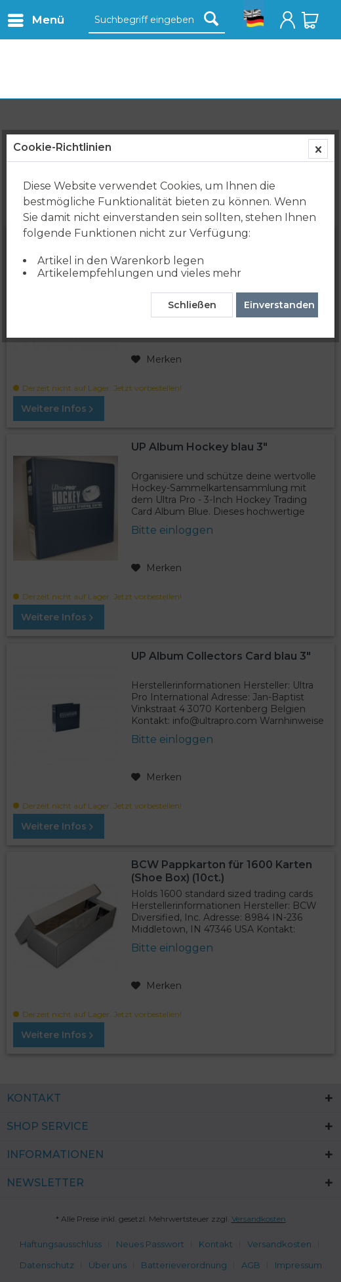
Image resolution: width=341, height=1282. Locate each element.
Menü (36, 18)
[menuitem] (35, 19)
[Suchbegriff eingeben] (157, 20)
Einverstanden (279, 305)
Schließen (192, 305)
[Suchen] (211, 18)
